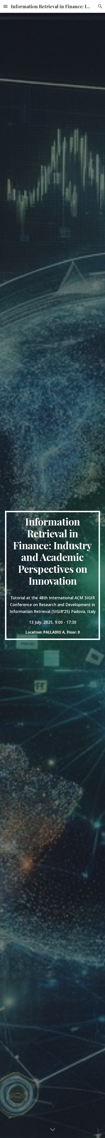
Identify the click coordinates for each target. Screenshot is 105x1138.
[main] (52, 575)
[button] (5, 6)
